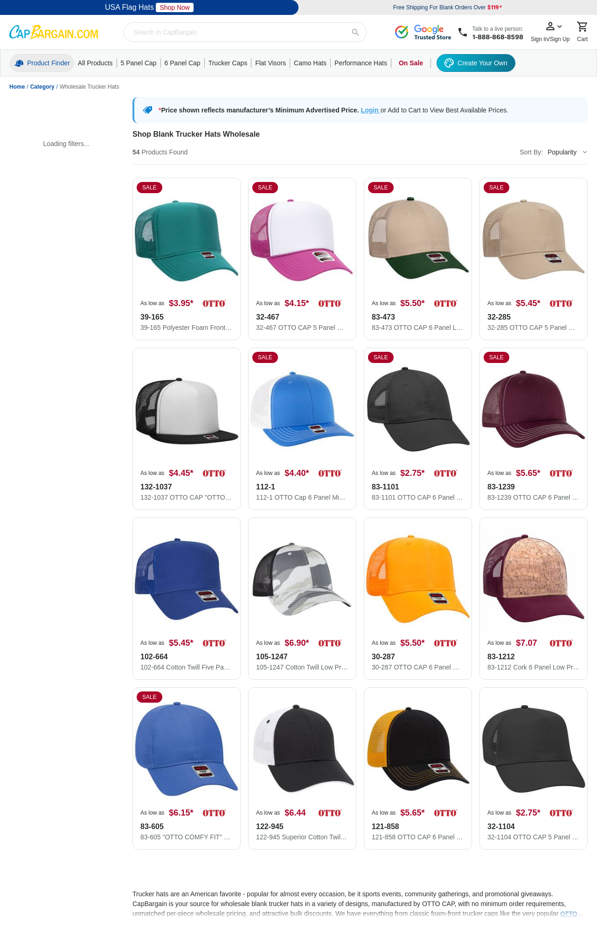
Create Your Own (475, 63)
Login (371, 110)
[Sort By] (567, 152)
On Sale (411, 63)
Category (42, 87)
